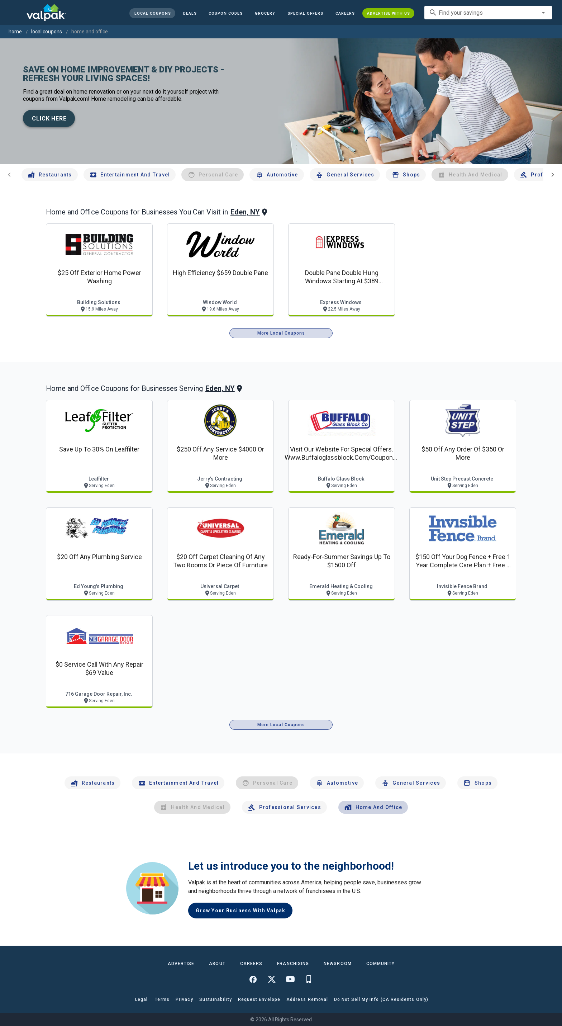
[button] (305, 13)
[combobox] (488, 12)
